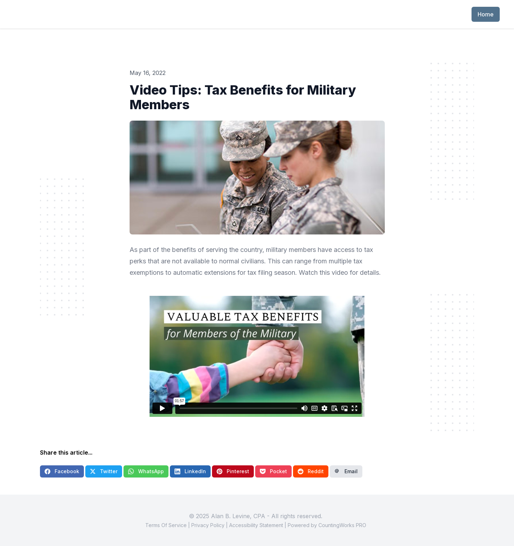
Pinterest (233, 471)
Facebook (62, 471)
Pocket (273, 471)
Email (346, 471)
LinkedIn (190, 471)
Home (486, 14)
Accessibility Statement (256, 525)
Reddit (311, 471)
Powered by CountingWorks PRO (327, 525)
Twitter (103, 471)
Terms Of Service (166, 525)
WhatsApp (146, 471)
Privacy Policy (208, 525)
